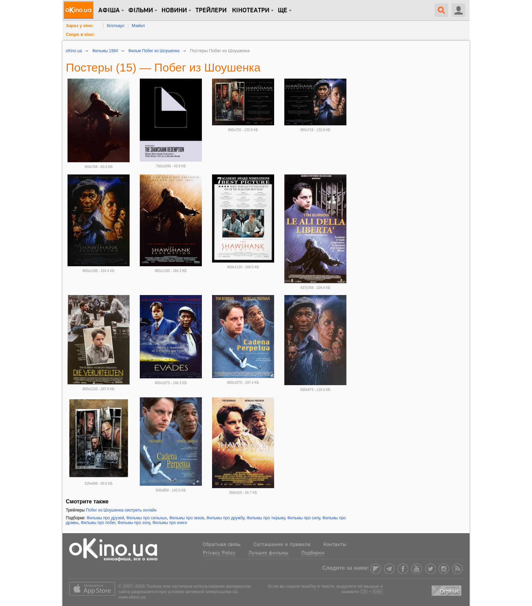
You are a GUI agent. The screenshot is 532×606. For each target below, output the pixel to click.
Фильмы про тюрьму (266, 518)
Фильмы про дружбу (225, 518)
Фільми (140, 10)
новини (174, 10)
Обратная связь (222, 544)
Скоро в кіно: (80, 34)
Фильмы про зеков (186, 518)
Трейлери (211, 10)
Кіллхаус (116, 25)
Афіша (109, 10)
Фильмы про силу (303, 518)
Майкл (138, 25)
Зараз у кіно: (80, 25)
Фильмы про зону (134, 522)
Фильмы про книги (169, 522)
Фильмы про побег (98, 522)
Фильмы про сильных (146, 518)
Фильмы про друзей (105, 518)
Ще (282, 10)
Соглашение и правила (281, 544)
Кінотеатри (250, 10)
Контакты (334, 544)
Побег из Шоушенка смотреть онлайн (121, 510)
